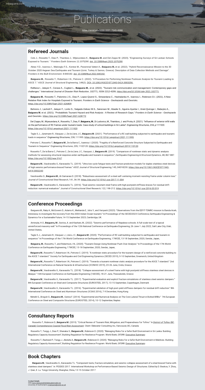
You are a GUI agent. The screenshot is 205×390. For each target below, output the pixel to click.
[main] (102, 22)
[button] (202, 4)
